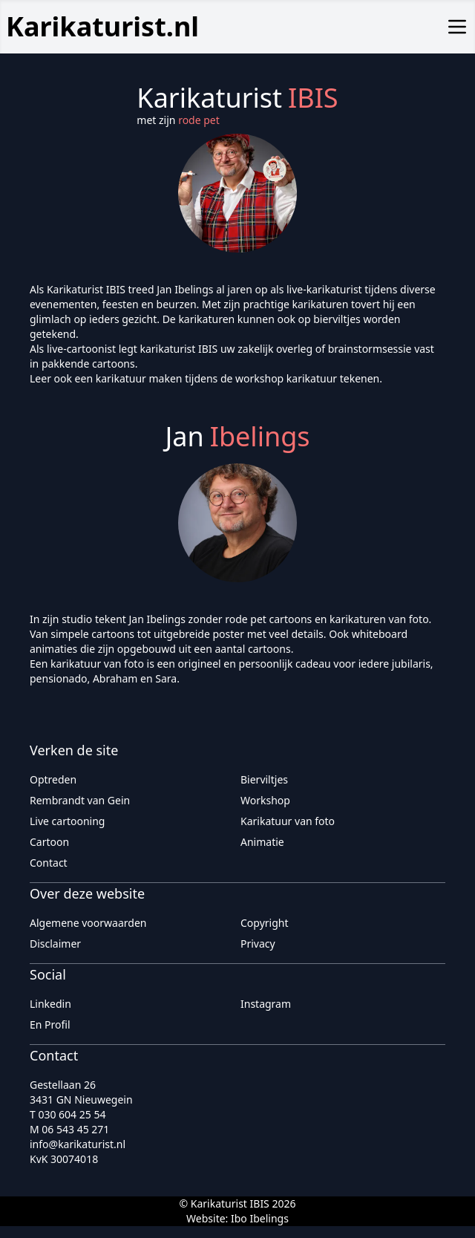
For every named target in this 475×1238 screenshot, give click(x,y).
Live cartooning (67, 821)
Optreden (53, 779)
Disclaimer (55, 943)
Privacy (257, 943)
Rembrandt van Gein (80, 800)
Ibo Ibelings (260, 1218)
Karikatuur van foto (287, 821)
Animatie (262, 842)
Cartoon (49, 842)
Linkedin (50, 1004)
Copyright (264, 923)
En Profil (50, 1024)
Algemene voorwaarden (88, 923)
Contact (49, 863)
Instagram (265, 1004)
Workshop (265, 800)
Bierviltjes (264, 779)
